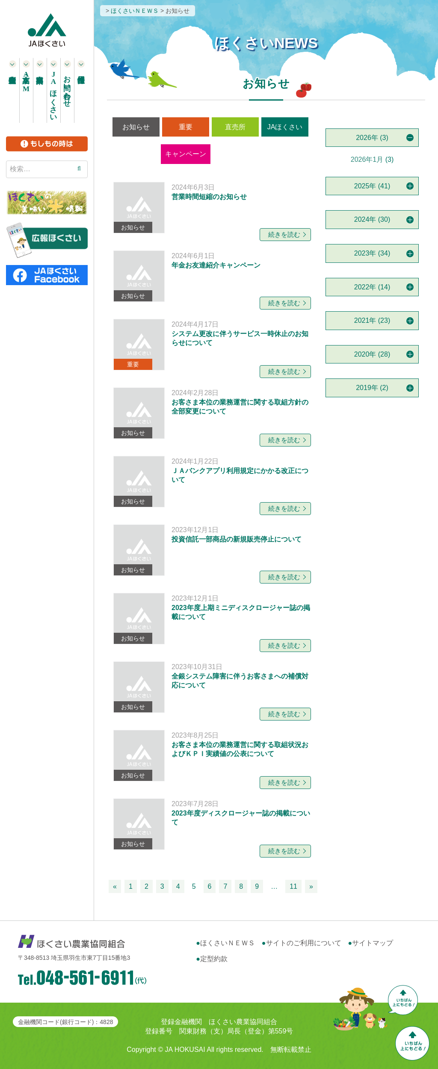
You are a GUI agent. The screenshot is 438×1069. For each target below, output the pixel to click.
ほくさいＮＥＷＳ (227, 943)
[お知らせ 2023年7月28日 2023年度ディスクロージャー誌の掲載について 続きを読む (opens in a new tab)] (213, 824)
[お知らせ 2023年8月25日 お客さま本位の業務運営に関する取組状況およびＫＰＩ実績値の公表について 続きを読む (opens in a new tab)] (213, 755)
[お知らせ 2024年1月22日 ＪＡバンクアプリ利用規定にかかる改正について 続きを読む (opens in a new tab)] (213, 481)
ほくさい (54, 94)
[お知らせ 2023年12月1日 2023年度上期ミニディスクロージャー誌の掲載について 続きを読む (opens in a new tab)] (213, 618)
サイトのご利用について (303, 943)
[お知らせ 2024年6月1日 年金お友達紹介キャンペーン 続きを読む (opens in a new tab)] (213, 276)
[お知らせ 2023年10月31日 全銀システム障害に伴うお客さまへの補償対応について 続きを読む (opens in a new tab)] (213, 687)
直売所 (235, 127)
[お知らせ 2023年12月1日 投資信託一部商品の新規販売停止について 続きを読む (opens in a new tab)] (213, 550)
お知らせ (136, 127)
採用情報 (81, 90)
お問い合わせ (67, 87)
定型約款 (214, 958)
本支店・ (26, 81)
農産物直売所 (13, 90)
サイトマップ (372, 943)
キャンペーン (185, 154)
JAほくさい (285, 127)
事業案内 (40, 90)
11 (293, 886)
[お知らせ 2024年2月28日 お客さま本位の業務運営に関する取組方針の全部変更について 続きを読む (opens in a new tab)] (213, 413)
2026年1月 (367, 159)
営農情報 (236, 154)
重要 (185, 127)
